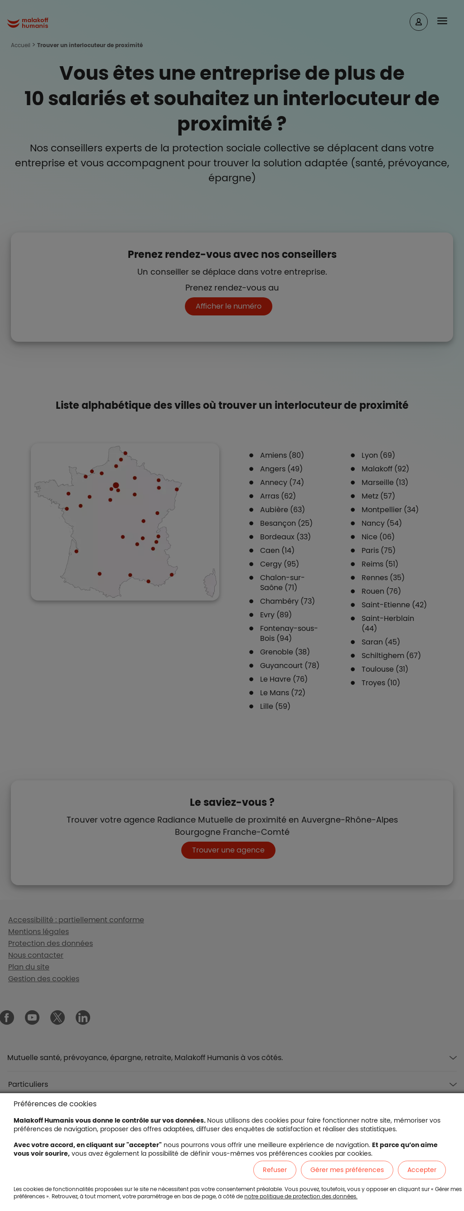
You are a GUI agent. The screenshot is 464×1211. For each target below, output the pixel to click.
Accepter (421, 1169)
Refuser (275, 1169)
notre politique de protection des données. (301, 1196)
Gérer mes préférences (347, 1169)
